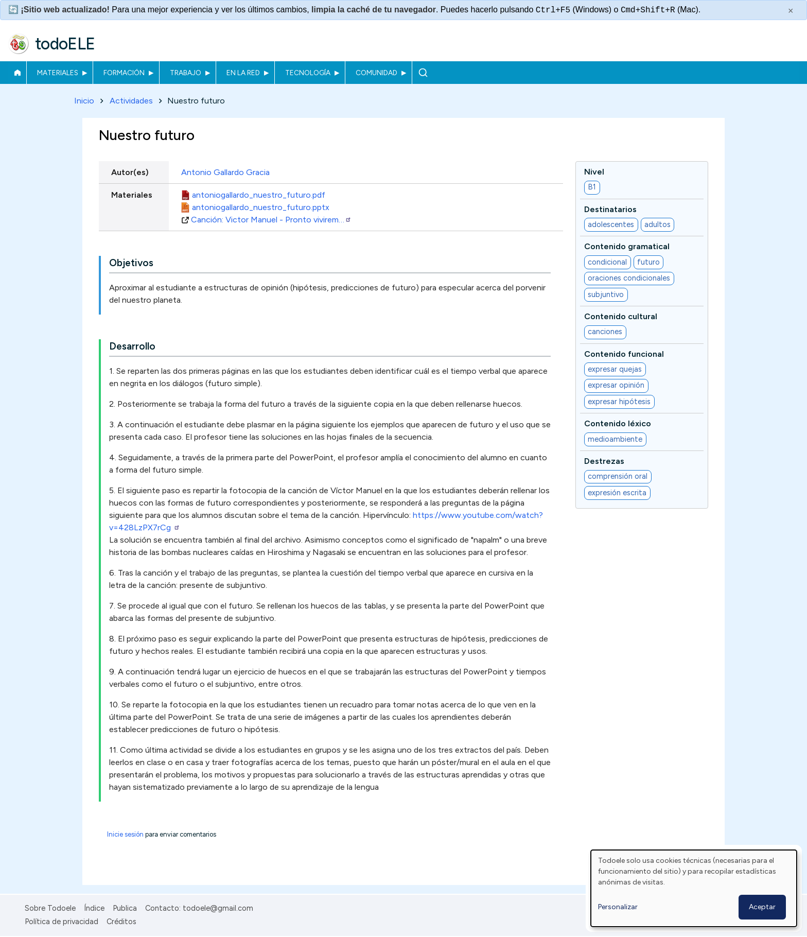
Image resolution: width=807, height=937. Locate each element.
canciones (605, 332)
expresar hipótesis (619, 401)
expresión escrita (617, 492)
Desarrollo (132, 347)
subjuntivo (606, 294)
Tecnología (307, 72)
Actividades (131, 101)
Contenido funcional (624, 354)
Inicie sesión (125, 835)
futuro (648, 262)
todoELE (65, 44)
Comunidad (376, 72)
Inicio (17, 72)
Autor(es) (130, 172)
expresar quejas (615, 369)
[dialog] (694, 888)
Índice (94, 908)
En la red (243, 72)
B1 (592, 187)
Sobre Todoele (50, 908)
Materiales (57, 72)
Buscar (423, 72)
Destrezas (604, 461)
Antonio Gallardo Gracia (225, 172)
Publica (125, 908)
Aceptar (762, 907)
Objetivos (131, 263)
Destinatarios (610, 209)
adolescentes (611, 224)
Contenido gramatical (627, 247)
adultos (657, 224)
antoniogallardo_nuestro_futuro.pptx (260, 207)
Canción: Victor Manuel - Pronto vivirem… (271, 219)
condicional (607, 262)
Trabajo (185, 72)
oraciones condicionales (629, 278)
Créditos (121, 921)
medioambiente (615, 439)
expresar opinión (616, 385)
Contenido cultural (620, 316)
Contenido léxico (617, 424)
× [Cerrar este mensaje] (791, 11)
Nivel (594, 172)
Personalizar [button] (618, 907)
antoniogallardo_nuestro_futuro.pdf (258, 195)
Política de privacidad (61, 921)
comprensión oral (617, 476)
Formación (124, 72)
